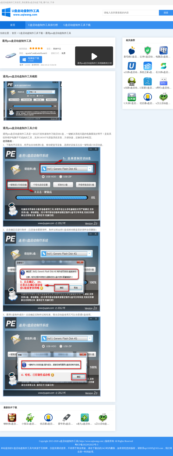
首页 (12, 25)
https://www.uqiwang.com (91, 441)
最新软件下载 (10, 407)
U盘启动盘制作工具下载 (77, 25)
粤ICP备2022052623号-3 (86, 444)
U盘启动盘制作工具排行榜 (43, 25)
